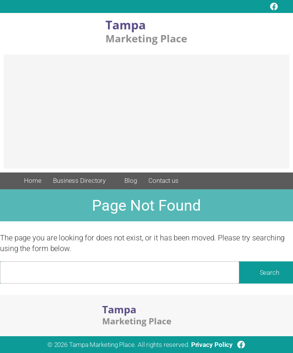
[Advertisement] (146, 115)
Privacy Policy (212, 344)
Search (269, 272)
